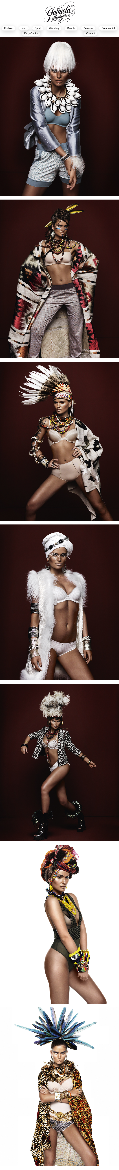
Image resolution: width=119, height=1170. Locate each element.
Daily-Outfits (31, 33)
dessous (88, 28)
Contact (90, 33)
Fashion (8, 28)
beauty (71, 28)
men (24, 28)
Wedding (54, 28)
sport (38, 28)
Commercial (108, 28)
